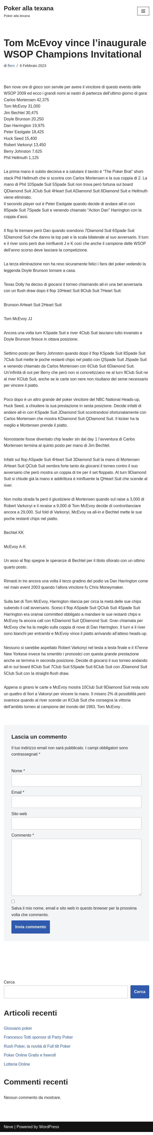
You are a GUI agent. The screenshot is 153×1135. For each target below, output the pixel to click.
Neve (8, 1130)
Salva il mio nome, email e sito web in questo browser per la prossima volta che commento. (74, 914)
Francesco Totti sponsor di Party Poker (38, 1040)
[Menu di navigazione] (143, 11)
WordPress (49, 1130)
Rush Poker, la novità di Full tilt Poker (37, 1049)
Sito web (19, 816)
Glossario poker (18, 1031)
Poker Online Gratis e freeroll (30, 1058)
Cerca (9, 985)
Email (17, 795)
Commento (22, 838)
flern (11, 66)
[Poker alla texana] (28, 11)
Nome (18, 773)
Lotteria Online (17, 1067)
